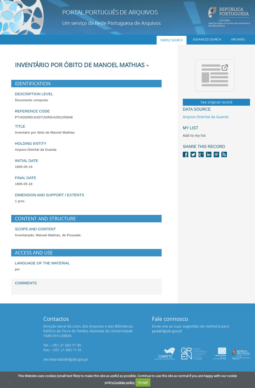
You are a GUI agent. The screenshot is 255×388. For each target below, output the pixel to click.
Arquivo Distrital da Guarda (206, 116)
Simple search (171, 40)
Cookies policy (124, 382)
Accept (143, 382)
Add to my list (194, 135)
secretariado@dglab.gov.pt (65, 359)
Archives (238, 39)
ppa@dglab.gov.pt (167, 331)
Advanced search (207, 39)
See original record (216, 102)
